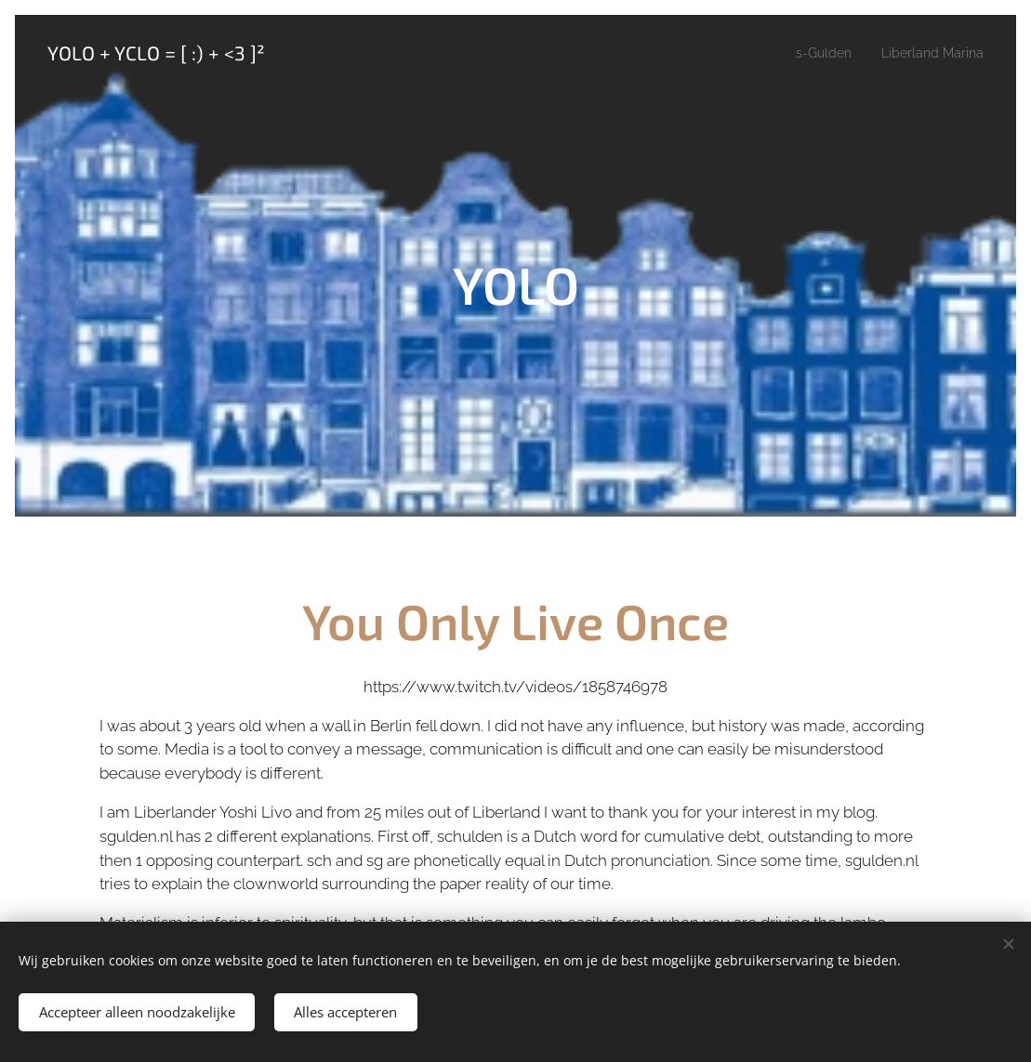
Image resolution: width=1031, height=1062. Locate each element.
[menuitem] (813, 53)
